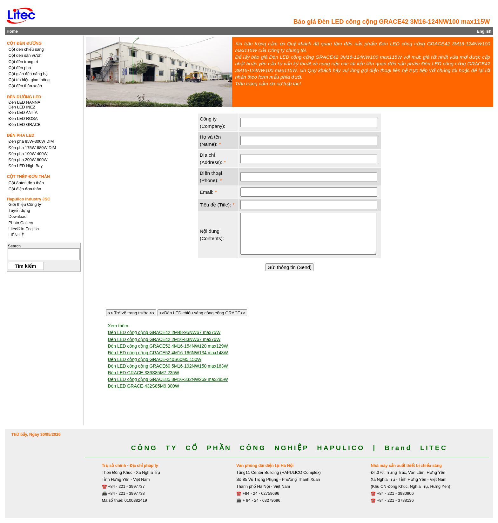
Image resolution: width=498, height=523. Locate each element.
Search (14, 246)
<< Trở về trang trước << (131, 313)
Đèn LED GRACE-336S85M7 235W (143, 372)
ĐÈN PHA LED (20, 135)
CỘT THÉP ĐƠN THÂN (28, 176)
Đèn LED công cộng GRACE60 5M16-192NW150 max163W (168, 366)
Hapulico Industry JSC (28, 199)
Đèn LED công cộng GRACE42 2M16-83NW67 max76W (164, 339)
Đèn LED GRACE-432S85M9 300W (143, 386)
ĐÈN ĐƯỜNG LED (24, 97)
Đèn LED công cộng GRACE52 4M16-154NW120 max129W (168, 346)
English (484, 31)
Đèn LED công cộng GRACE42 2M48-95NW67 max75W (164, 332)
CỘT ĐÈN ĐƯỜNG (24, 43)
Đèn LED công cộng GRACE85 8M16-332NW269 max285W (168, 379)
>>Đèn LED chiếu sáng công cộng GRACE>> (202, 313)
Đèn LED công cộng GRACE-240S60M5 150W (154, 359)
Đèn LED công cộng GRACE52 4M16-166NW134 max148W (168, 352)
